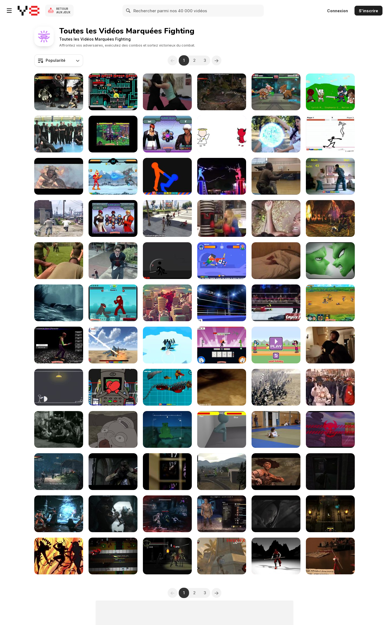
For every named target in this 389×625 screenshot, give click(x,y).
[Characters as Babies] (330, 91)
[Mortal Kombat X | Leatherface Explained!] (276, 471)
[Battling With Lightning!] (221, 176)
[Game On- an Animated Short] (221, 429)
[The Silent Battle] (58, 387)
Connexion (337, 10)
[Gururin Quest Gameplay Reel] (330, 429)
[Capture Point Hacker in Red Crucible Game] (221, 471)
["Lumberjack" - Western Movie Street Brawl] (58, 429)
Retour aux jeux (63, 10)
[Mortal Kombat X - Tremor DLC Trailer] (58, 513)
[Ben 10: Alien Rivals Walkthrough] (113, 176)
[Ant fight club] (221, 387)
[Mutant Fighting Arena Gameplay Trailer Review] (276, 91)
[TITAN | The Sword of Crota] (167, 513)
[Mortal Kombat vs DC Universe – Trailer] (330, 218)
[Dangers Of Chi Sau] (58, 134)
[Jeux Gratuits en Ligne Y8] (28, 11)
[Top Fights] (276, 302)
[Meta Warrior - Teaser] (167, 556)
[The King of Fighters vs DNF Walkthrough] (113, 134)
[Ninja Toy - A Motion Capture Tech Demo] (330, 556)
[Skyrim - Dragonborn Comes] (58, 176)
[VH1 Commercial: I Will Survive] (113, 260)
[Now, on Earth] (113, 429)
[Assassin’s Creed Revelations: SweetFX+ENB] (221, 556)
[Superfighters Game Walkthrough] (113, 91)
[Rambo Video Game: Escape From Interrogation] (58, 471)
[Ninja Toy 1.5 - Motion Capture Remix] (276, 556)
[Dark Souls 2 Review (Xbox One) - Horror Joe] (276, 513)
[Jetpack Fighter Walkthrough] (113, 345)
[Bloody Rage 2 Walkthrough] (58, 345)
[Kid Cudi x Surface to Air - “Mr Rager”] (113, 471)
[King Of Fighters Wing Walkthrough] (167, 134)
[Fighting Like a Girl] (221, 218)
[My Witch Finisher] (221, 91)
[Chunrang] (58, 556)
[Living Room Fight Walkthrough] (330, 176)
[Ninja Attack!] (276, 218)
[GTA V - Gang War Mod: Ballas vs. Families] (58, 218)
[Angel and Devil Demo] (221, 134)
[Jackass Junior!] (276, 260)
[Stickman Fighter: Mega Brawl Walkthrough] (221, 345)
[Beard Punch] (330, 345)
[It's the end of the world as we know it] (330, 387)
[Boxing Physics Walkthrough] (276, 345)
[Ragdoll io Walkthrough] (221, 260)
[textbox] (58, 60)
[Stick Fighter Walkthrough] (330, 134)
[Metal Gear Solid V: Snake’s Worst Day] (167, 429)
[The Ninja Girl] (167, 91)
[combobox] (58, 60)
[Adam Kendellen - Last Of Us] (330, 471)
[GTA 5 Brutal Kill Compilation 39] (167, 218)
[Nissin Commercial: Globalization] (276, 387)
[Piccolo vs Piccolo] (330, 260)
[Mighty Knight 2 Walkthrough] (330, 302)
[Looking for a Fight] (167, 302)
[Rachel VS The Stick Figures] (276, 134)
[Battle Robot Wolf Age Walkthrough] (167, 387)
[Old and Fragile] (113, 387)
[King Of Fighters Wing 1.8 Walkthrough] (113, 218)
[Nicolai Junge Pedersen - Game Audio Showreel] (330, 513)
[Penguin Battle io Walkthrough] (167, 345)
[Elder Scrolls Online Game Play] (221, 513)
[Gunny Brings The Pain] (58, 260)
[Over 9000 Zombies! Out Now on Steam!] (113, 556)
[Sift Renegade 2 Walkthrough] (167, 260)
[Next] (216, 60)
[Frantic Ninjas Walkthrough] (113, 302)
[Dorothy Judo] (276, 429)
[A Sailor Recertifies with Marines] (276, 176)
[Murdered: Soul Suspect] (58, 302)
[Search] (128, 11)
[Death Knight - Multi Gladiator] (167, 471)
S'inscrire (368, 10)
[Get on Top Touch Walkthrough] (167, 176)
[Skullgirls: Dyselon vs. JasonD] (58, 91)
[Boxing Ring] (221, 302)
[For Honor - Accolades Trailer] (113, 513)
